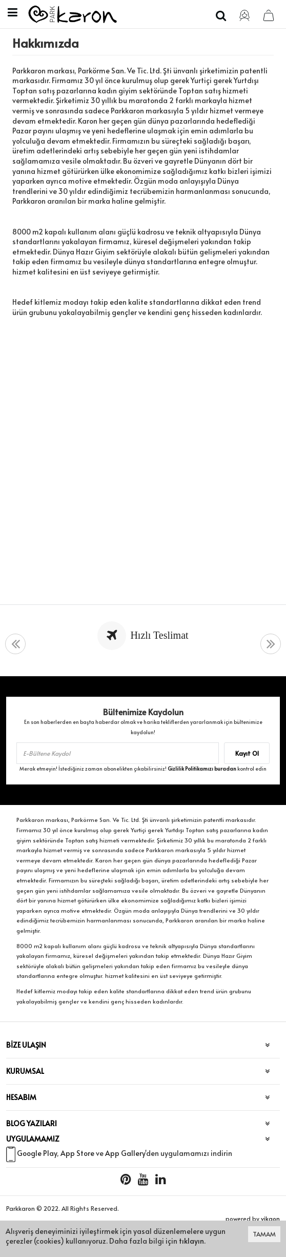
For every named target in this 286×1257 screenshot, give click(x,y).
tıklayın (191, 1241)
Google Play (37, 1153)
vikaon (270, 1218)
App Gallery (125, 1153)
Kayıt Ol (247, 753)
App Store (77, 1153)
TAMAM (264, 1234)
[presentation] (15, 644)
